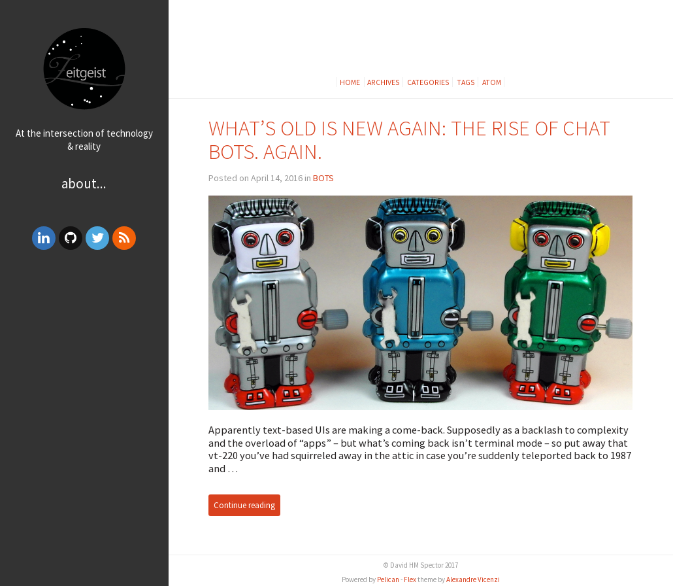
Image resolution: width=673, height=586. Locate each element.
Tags (466, 82)
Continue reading (244, 505)
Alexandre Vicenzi (473, 579)
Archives (383, 82)
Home (350, 82)
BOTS (323, 178)
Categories (428, 82)
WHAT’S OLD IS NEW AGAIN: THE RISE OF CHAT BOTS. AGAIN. (409, 139)
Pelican (388, 579)
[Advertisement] (84, 355)
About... (84, 183)
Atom (491, 82)
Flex (410, 579)
